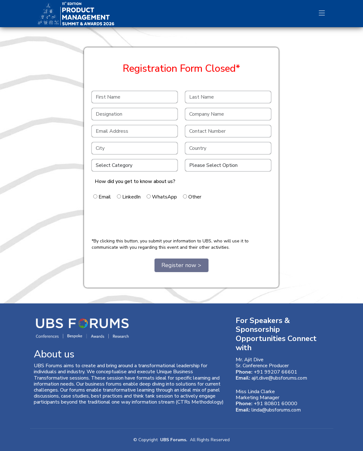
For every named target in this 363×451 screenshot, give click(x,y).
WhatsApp (162, 196)
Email (102, 196)
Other (192, 196)
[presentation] (140, 220)
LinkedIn (129, 196)
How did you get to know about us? (135, 181)
